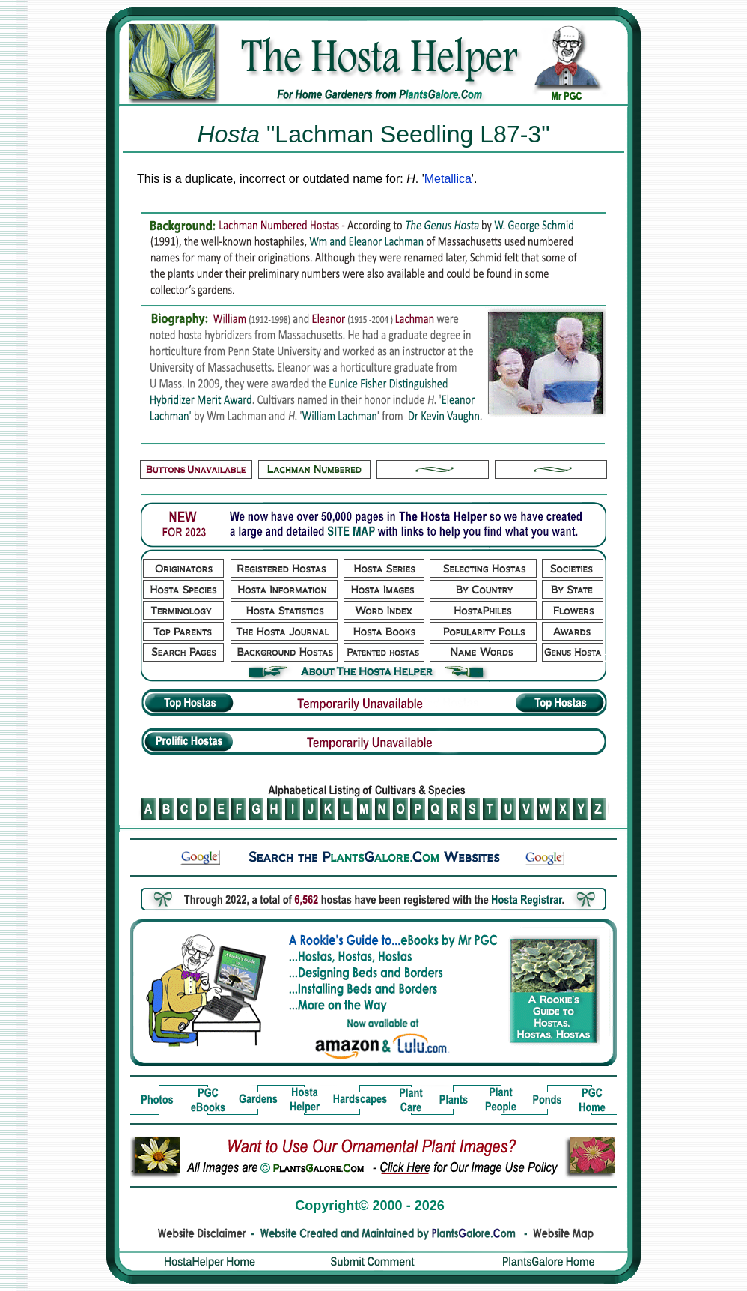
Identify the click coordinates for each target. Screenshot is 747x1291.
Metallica (448, 178)
